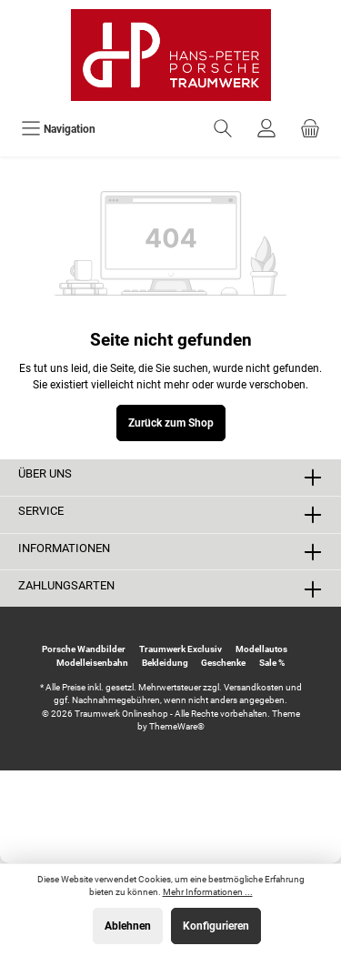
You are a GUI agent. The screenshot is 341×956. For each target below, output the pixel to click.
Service (41, 511)
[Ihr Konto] (266, 128)
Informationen (64, 548)
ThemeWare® (177, 726)
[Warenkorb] (310, 128)
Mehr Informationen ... (208, 892)
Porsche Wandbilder (83, 649)
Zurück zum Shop (171, 423)
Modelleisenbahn (92, 663)
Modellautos (261, 649)
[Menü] (58, 128)
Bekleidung (165, 663)
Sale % (272, 663)
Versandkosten (254, 687)
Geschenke (223, 663)
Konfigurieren (216, 926)
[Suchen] (223, 128)
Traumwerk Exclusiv (180, 649)
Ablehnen (128, 926)
